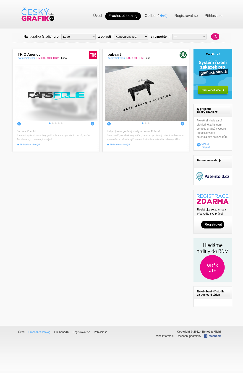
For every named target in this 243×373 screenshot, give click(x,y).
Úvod (21, 332)
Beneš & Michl (211, 331)
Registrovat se (81, 332)
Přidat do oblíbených (30, 144)
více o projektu (207, 144)
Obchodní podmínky (189, 336)
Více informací (165, 336)
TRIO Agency (29, 54)
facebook (215, 336)
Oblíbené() (61, 332)
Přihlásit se (100, 332)
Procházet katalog (39, 332)
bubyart (114, 54)
